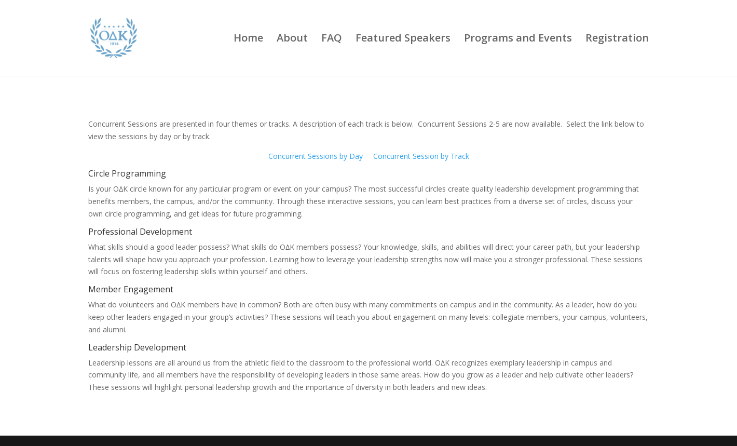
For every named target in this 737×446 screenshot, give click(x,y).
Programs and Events (518, 39)
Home (248, 39)
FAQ (331, 39)
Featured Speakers (403, 39)
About (292, 39)
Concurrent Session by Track (421, 156)
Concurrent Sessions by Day (315, 156)
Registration (617, 39)
